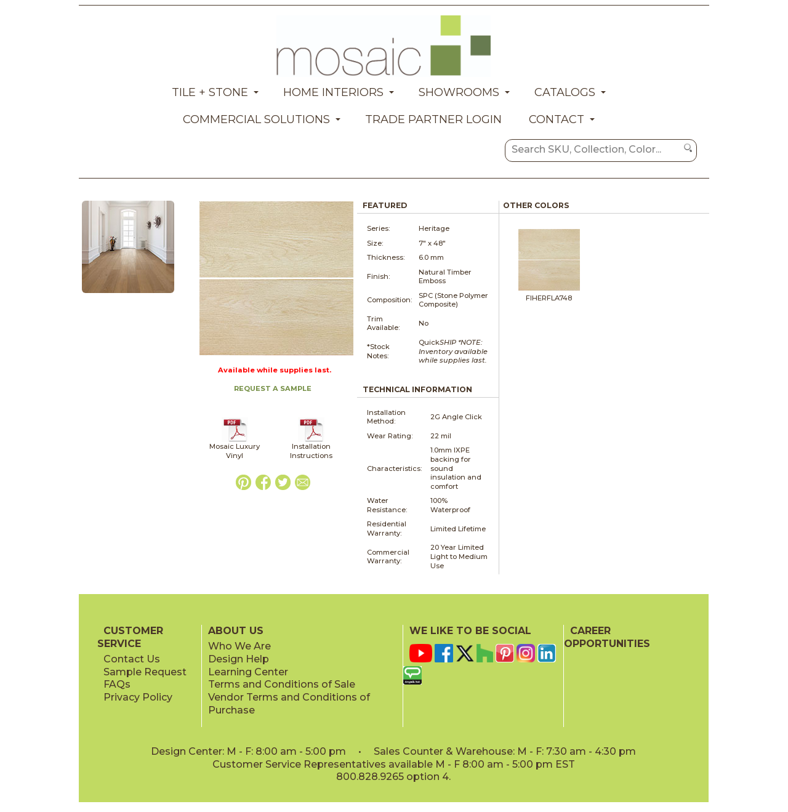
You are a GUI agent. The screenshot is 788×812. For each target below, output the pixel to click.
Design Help (238, 659)
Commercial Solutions (256, 119)
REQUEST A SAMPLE (273, 388)
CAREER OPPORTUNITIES (607, 637)
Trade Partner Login (433, 119)
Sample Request (145, 672)
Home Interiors (333, 92)
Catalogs (564, 92)
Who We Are (239, 646)
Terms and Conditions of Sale (281, 684)
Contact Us (131, 659)
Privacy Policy (137, 697)
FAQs (117, 684)
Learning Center (248, 672)
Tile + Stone (210, 92)
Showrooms (459, 92)
